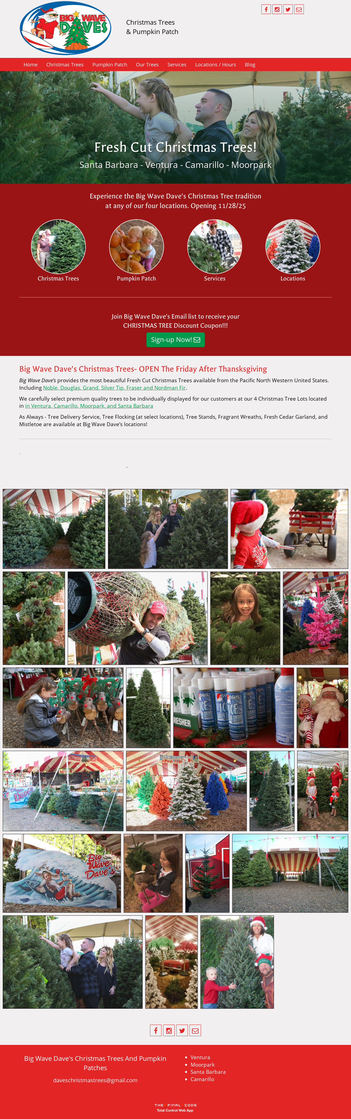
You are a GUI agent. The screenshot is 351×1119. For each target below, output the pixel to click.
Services (177, 64)
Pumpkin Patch (109, 64)
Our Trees (147, 64)
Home (31, 64)
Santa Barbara (208, 1071)
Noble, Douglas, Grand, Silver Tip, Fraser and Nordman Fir (114, 387)
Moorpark (203, 1064)
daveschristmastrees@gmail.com (95, 1080)
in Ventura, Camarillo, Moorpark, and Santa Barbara (89, 405)
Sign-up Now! (175, 339)
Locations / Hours (215, 64)
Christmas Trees (65, 64)
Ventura (200, 1057)
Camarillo (202, 1079)
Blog (250, 64)
